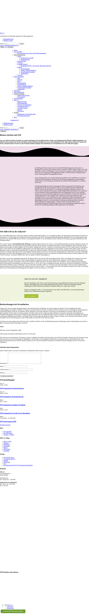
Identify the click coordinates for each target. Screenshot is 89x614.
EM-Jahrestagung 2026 (8, 423)
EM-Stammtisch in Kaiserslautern (12, 390)
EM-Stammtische (22, 103)
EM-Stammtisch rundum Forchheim (12, 407)
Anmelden (6, 453)
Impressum (10, 608)
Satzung (19, 109)
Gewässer (20, 62)
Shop (15, 117)
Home (15, 50)
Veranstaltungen (18, 98)
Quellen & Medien (19, 94)
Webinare (6, 445)
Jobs (4, 466)
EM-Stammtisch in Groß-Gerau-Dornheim (15, 415)
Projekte (16, 112)
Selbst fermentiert (19, 76)
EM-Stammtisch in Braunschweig (11, 399)
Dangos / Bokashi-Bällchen (28, 70)
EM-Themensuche (19, 92)
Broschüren (6, 448)
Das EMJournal (7, 435)
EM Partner (20, 111)
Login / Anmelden (5, 45)
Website (2, 375)
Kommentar (4, 365)
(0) (6, 47)
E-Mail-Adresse (5, 371)
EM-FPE (19, 80)
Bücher (5, 449)
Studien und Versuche (23, 95)
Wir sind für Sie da (8, 459)
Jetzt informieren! (31, 296)
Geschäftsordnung (22, 108)
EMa (18, 78)
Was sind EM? (18, 51)
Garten (19, 56)
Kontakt (5, 462)
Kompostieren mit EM (27, 58)
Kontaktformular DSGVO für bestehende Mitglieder (18, 467)
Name (2, 368)
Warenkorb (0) (14, 45)
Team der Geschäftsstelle (24, 105)
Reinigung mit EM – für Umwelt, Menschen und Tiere (36, 65)
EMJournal (17, 90)
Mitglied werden (8, 40)
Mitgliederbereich (8, 39)
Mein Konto (6, 451)
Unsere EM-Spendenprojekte (13, 611)
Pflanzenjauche (21, 83)
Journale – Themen (8, 436)
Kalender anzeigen (5, 427)
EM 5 (19, 81)
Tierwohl (19, 75)
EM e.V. (2, 33)
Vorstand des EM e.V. (23, 106)
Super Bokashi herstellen (28, 72)
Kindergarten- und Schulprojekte (26, 114)
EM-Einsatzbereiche (19, 55)
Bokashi (19, 67)
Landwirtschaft (21, 61)
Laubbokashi (24, 73)
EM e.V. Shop (7, 443)
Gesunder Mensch (22, 64)
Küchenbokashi (25, 69)
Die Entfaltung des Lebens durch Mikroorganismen (31, 53)
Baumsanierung (25, 59)
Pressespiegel (21, 97)
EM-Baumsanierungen (23, 115)
